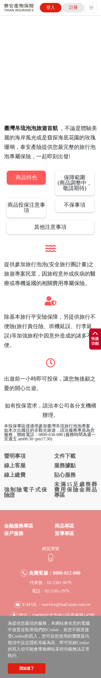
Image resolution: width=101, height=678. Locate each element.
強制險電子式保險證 (25, 492)
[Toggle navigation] (91, 8)
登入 (50, 7)
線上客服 (15, 465)
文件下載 (65, 456)
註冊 (73, 7)
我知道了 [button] (26, 668)
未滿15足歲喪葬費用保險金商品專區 (75, 489)
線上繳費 (15, 475)
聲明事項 (15, 456)
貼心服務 (65, 475)
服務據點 (65, 465)
